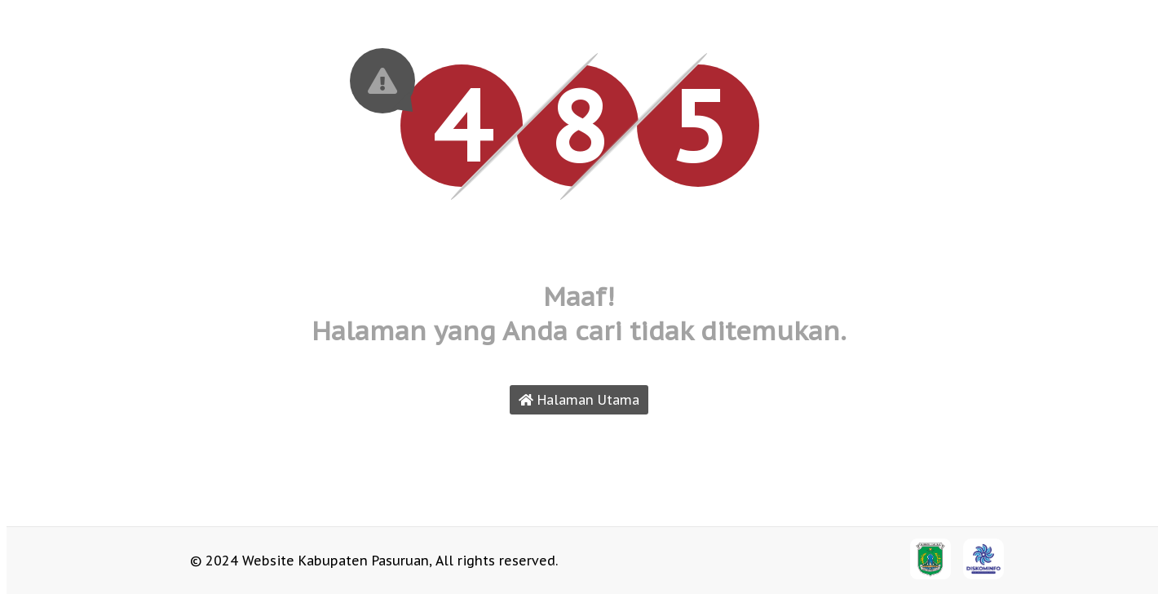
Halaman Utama (579, 400)
